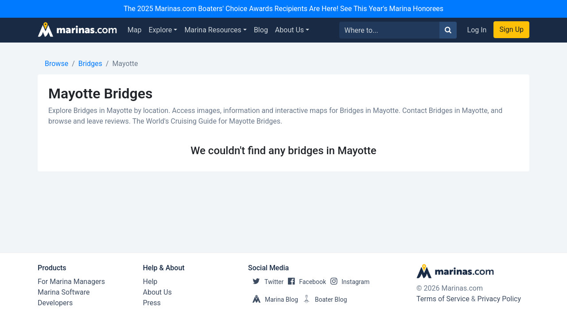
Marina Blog (273, 299)
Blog (261, 30)
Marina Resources (212, 30)
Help (150, 281)
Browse (56, 63)
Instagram (347, 281)
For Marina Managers (71, 281)
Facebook (305, 281)
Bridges (90, 63)
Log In (477, 30)
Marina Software (63, 292)
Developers (55, 303)
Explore (160, 30)
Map (135, 30)
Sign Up (511, 29)
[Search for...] (389, 30)
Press (152, 303)
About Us (289, 30)
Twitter (266, 281)
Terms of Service (443, 299)
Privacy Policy (499, 299)
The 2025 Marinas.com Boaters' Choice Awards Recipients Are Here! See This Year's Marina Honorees (283, 8)
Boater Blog (322, 299)
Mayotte (125, 63)
